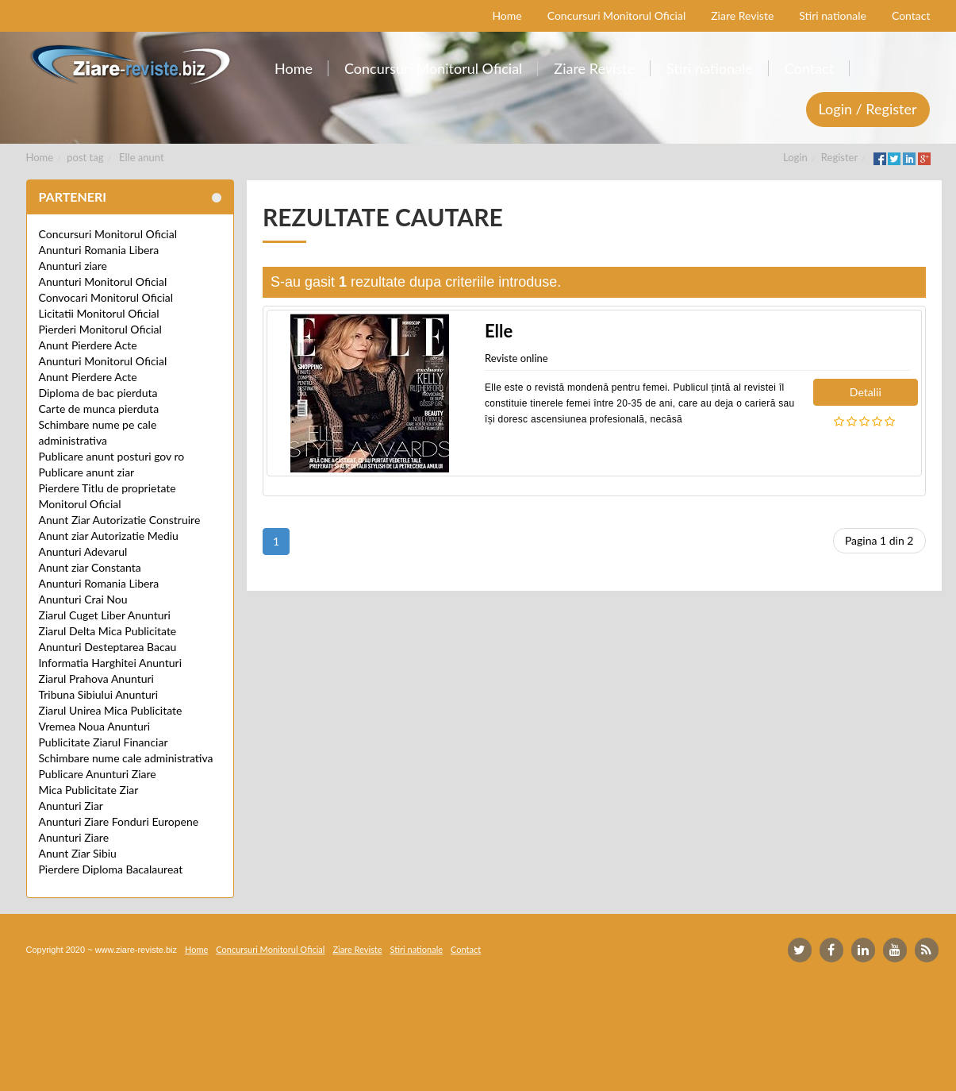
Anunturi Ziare (74, 837)
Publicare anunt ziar (87, 472)
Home (40, 157)
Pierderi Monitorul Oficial (100, 329)
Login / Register (868, 109)
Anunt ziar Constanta (90, 567)
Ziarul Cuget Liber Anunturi (105, 615)
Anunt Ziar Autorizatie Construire (120, 519)
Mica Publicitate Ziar (89, 789)
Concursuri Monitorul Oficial (108, 234)
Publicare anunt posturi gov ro (112, 456)
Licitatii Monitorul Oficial (99, 313)
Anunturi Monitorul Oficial (103, 281)
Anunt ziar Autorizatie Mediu (109, 535)
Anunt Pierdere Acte (88, 345)
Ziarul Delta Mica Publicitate (108, 631)
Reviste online (516, 358)
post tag (85, 157)
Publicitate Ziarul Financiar (103, 742)
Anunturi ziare (73, 265)
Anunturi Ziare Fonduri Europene (119, 821)
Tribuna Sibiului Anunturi (99, 694)
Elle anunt (141, 157)
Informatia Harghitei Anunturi (110, 662)
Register (839, 157)
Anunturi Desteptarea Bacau (108, 646)
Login (795, 157)
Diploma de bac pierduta (98, 392)
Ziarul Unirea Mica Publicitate (110, 710)
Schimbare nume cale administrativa (126, 758)
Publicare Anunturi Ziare (97, 774)
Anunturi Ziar (71, 805)
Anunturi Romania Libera (99, 249)
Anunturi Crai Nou (83, 599)
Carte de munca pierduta (99, 408)
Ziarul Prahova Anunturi (96, 678)
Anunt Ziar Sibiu (78, 853)
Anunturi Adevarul (83, 551)
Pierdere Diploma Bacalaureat (111, 869)
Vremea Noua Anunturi (95, 726)
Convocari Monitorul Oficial (106, 297)
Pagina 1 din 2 (879, 540)
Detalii (865, 392)
